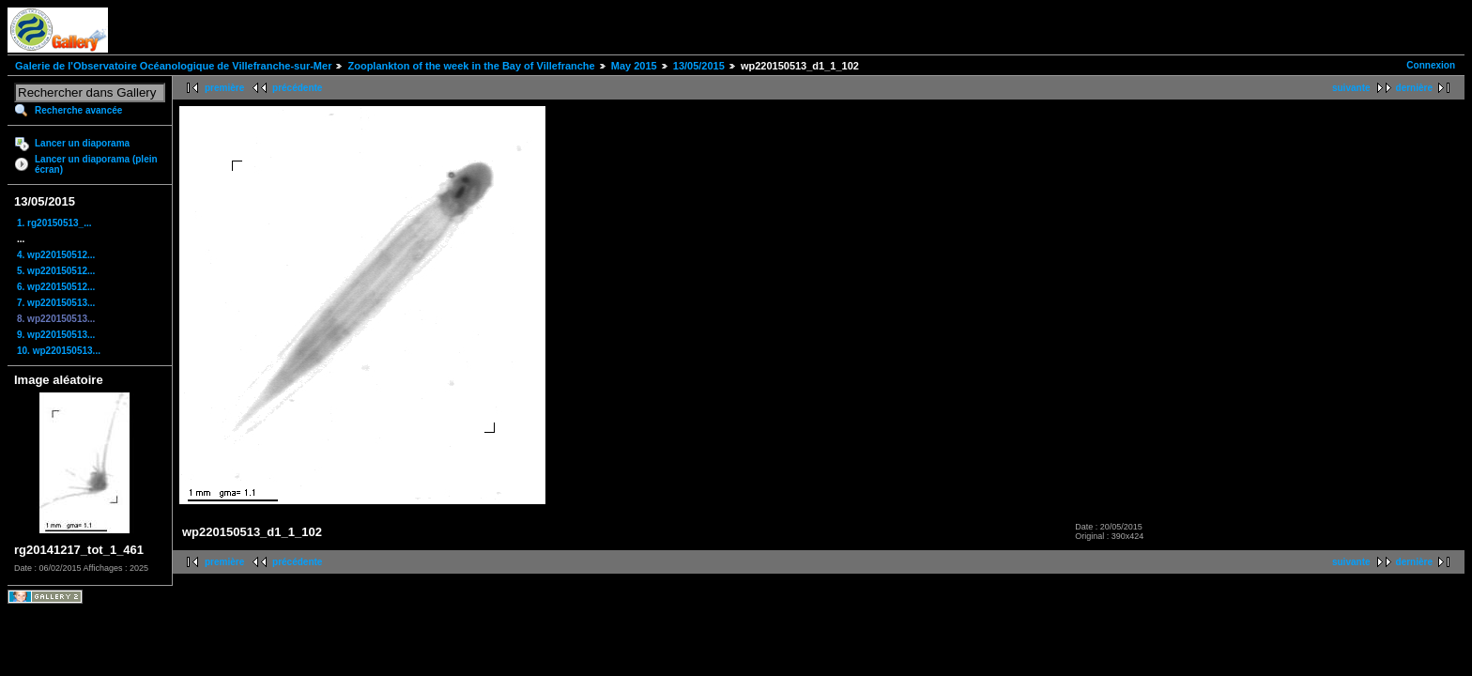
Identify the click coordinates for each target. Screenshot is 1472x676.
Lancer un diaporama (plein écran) (96, 164)
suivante (1351, 88)
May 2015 (634, 65)
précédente (297, 88)
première (224, 88)
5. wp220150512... (56, 271)
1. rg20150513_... (54, 223)
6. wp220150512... (56, 287)
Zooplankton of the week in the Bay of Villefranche (470, 65)
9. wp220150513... (56, 335)
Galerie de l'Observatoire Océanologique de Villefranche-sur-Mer (173, 65)
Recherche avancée (78, 110)
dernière (1414, 88)
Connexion (1430, 65)
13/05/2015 (699, 65)
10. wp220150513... (58, 351)
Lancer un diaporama (82, 143)
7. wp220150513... (56, 303)
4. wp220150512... (56, 255)
